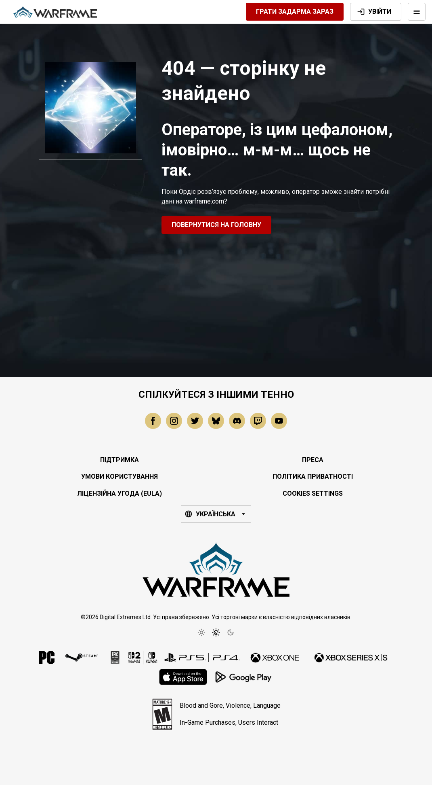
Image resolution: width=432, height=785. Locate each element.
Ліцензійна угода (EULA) (119, 493)
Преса (312, 460)
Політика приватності (313, 476)
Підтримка (119, 460)
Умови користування (119, 476)
